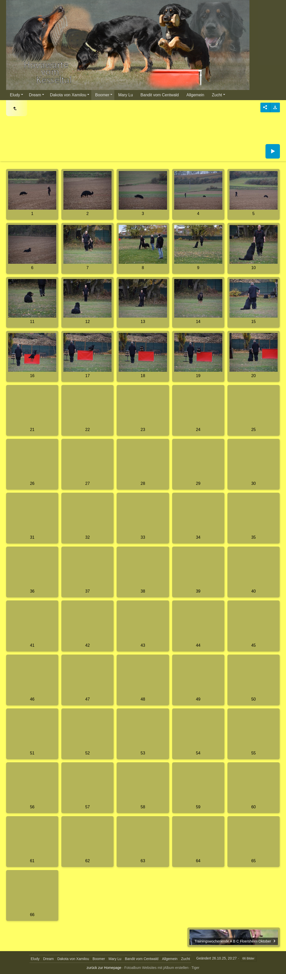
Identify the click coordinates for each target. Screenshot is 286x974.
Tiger (195, 968)
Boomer (102, 95)
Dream (35, 95)
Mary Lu (125, 95)
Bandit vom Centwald (159, 95)
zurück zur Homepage (104, 968)
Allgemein (195, 95)
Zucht (217, 95)
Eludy (15, 95)
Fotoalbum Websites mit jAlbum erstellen (156, 968)
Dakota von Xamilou (68, 95)
